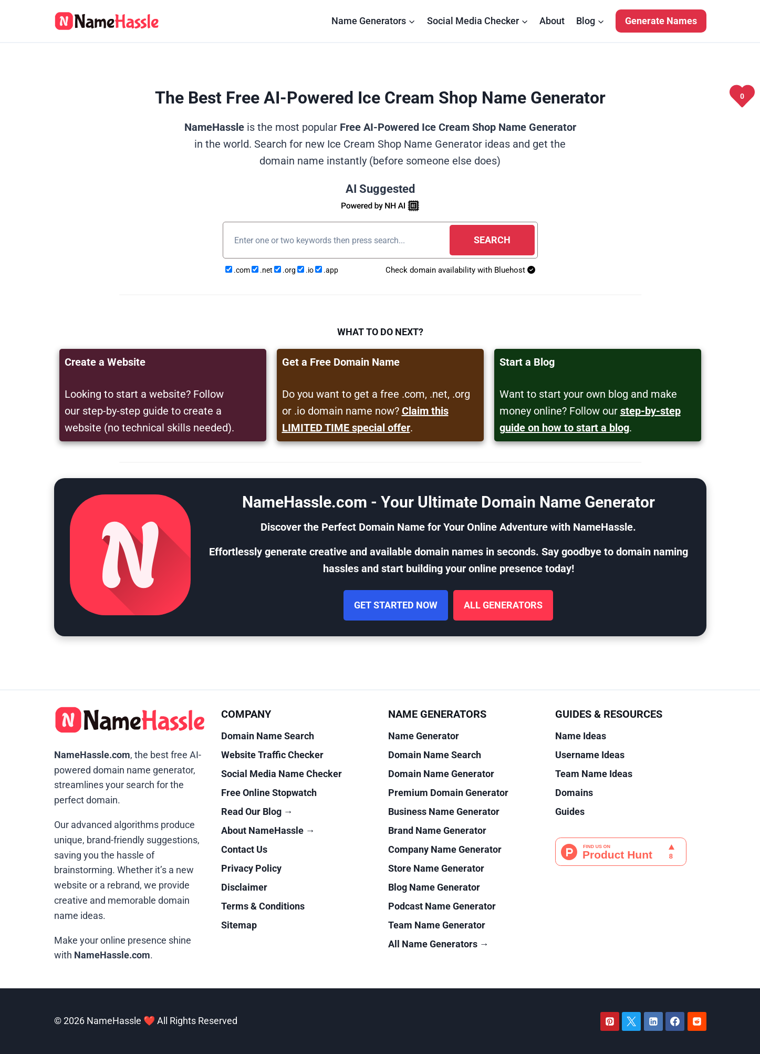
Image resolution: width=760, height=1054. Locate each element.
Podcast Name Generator (442, 906)
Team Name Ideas (593, 773)
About (552, 20)
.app (326, 270)
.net (263, 270)
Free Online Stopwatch (269, 792)
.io (306, 270)
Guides (570, 811)
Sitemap (239, 925)
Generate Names (661, 20)
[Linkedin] (653, 1021)
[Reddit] (697, 1021)
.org (285, 270)
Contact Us (244, 849)
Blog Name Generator (434, 887)
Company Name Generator (445, 849)
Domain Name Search (267, 735)
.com (238, 270)
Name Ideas (580, 735)
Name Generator (423, 735)
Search (492, 239)
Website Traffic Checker (272, 754)
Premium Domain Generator (448, 792)
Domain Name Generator (441, 773)
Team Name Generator (436, 925)
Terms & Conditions (263, 906)
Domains (574, 792)
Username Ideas (589, 754)
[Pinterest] (609, 1021)
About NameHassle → (268, 830)
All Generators (503, 605)
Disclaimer (244, 887)
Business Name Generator (443, 811)
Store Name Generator (436, 868)
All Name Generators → (438, 943)
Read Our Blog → (257, 811)
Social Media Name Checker (281, 773)
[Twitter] (631, 1021)
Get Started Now (396, 605)
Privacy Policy (251, 868)
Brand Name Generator (437, 830)
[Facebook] (674, 1021)
